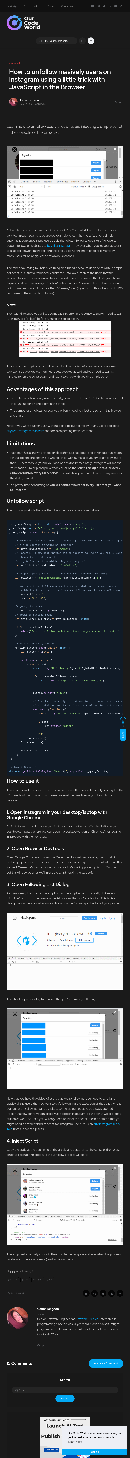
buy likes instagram (59, 246)
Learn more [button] (75, 1441)
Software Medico (86, 1319)
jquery (25, 1279)
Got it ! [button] (95, 1452)
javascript (12, 1279)
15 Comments (19, 1363)
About (51, 6)
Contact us (67, 6)
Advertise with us (32, 6)
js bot (50, 1279)
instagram (37, 1279)
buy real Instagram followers (25, 431)
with (12, 6)
